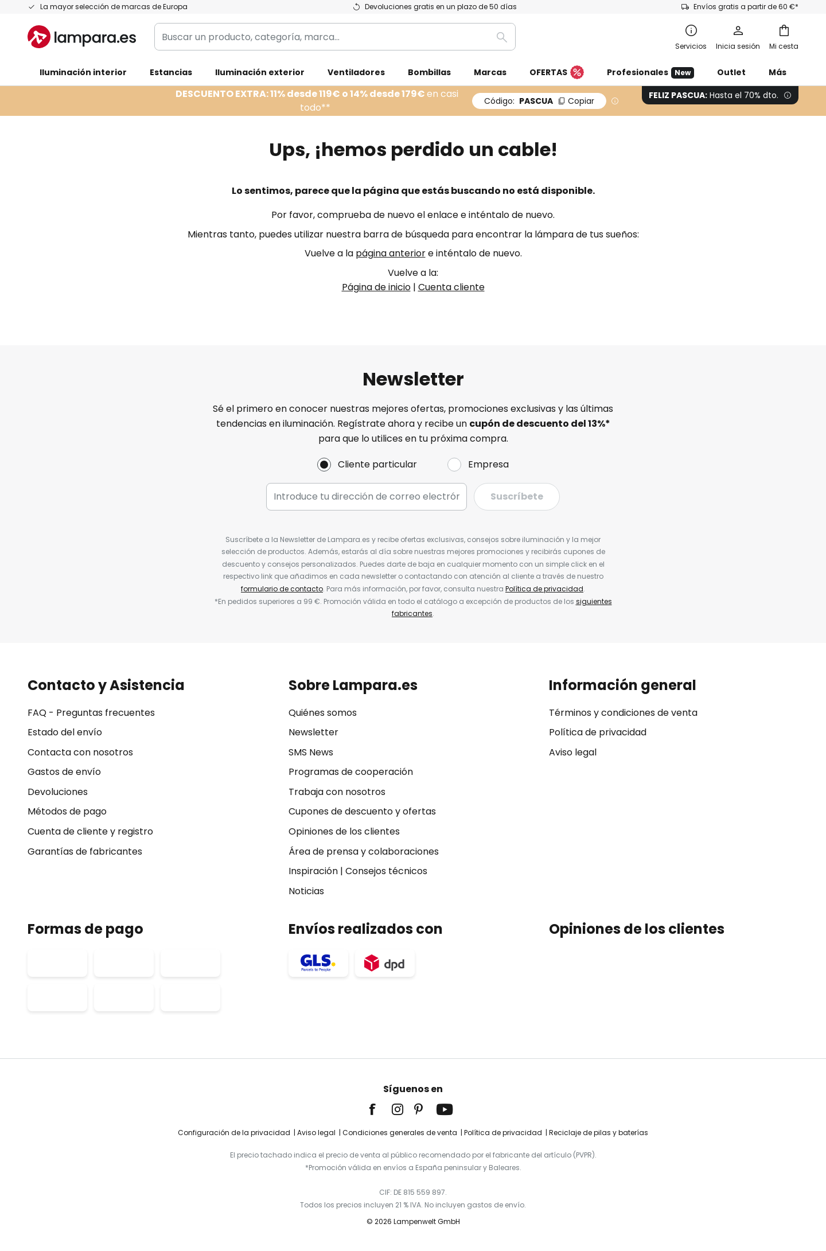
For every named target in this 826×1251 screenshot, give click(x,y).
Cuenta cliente (451, 287)
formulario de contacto (282, 589)
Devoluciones (58, 791)
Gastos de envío (64, 771)
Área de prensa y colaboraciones (364, 851)
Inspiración (313, 871)
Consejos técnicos (386, 871)
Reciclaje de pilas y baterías (598, 1132)
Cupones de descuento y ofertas (362, 811)
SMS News (311, 752)
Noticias (306, 891)
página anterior (391, 253)
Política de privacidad (544, 589)
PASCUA (539, 101)
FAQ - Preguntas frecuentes (91, 712)
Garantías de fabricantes (85, 851)
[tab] (152, 788)
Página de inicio (376, 287)
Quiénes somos (323, 712)
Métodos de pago (67, 811)
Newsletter (313, 732)
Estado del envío (65, 732)
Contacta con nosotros (80, 752)
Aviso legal (573, 752)
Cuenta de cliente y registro (90, 831)
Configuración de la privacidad (234, 1132)
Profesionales (650, 73)
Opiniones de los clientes (344, 831)
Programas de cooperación (351, 771)
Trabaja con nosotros (337, 791)
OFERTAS (556, 72)
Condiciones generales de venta (399, 1132)
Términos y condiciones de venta (623, 712)
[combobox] (335, 37)
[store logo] (82, 36)
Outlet (731, 72)
